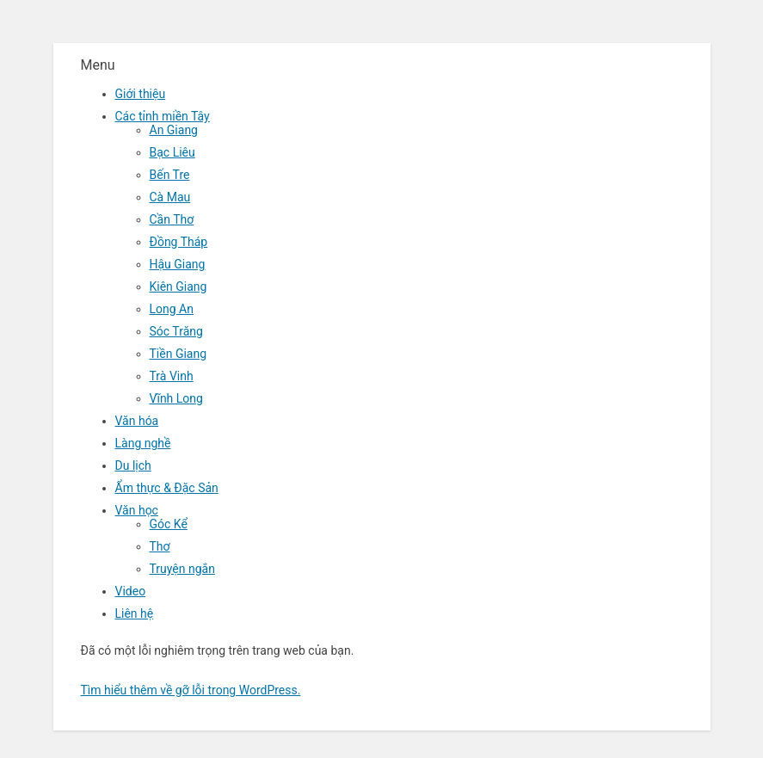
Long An (172, 309)
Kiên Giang (178, 286)
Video (130, 591)
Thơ (160, 546)
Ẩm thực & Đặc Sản (166, 488)
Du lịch (133, 465)
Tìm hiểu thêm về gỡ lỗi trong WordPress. (191, 690)
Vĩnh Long (176, 398)
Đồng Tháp (179, 242)
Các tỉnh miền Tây (162, 116)
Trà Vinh (172, 376)
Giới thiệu (140, 94)
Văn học (136, 510)
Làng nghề (143, 443)
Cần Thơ (172, 219)
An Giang (174, 130)
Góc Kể (169, 524)
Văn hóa (137, 421)
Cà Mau (170, 197)
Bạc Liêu (172, 152)
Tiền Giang (178, 354)
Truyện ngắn (182, 569)
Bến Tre (170, 175)
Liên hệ (134, 613)
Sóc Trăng (176, 331)
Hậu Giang (178, 264)
